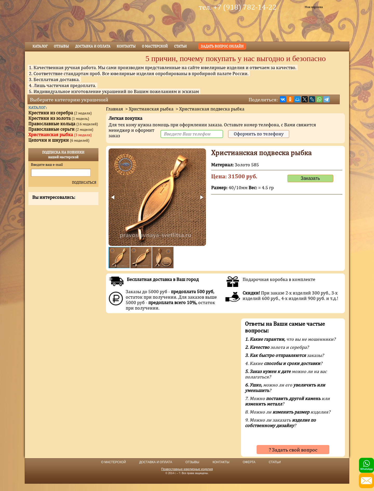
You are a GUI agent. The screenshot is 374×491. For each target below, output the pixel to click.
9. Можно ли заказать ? (280, 422)
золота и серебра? (277, 347)
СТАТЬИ (275, 462)
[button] (113, 197)
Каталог (40, 46)
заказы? (284, 355)
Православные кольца (63, 123)
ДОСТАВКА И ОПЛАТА (155, 462)
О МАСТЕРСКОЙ (113, 462)
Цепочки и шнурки (58, 140)
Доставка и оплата (92, 46)
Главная (114, 109)
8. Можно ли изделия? (287, 412)
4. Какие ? (283, 363)
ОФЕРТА (249, 462)
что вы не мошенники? (290, 339)
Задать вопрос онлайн (222, 46)
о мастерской (155, 46)
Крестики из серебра (60, 112)
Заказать (310, 178)
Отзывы (61, 46)
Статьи (180, 46)
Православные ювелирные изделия (187, 469)
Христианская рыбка (151, 109)
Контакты (126, 46)
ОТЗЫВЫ (192, 462)
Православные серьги (60, 129)
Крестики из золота (58, 118)
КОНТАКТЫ (220, 462)
